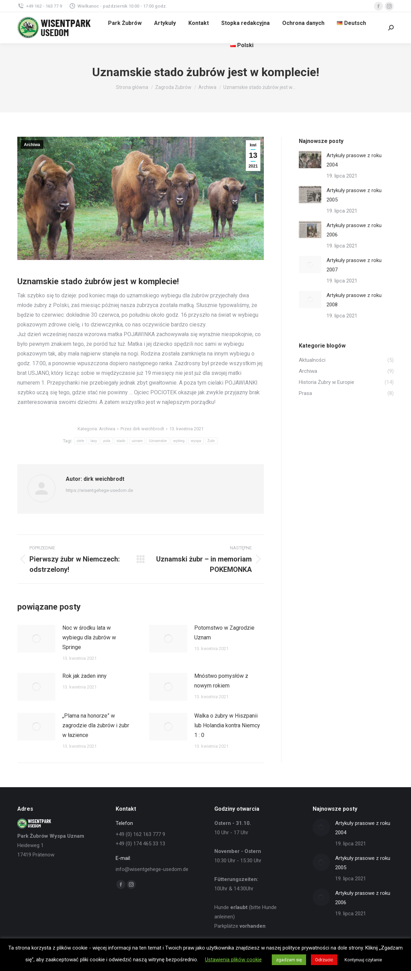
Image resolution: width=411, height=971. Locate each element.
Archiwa (32, 144)
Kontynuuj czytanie (363, 959)
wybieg (179, 441)
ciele (80, 441)
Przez (142, 428)
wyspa (196, 441)
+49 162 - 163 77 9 (39, 6)
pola (106, 441)
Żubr (211, 441)
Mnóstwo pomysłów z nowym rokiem (221, 681)
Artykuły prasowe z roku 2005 (354, 195)
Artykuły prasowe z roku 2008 (354, 300)
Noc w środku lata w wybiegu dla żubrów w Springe (89, 637)
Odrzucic (324, 959)
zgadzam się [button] (289, 959)
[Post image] (36, 639)
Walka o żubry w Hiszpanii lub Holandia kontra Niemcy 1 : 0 (227, 725)
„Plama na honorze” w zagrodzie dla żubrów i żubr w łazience (95, 725)
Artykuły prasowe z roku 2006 (354, 230)
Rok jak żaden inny (84, 676)
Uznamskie (158, 441)
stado (120, 441)
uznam (137, 441)
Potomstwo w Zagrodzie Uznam (224, 632)
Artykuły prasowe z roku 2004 (354, 160)
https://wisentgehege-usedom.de (99, 490)
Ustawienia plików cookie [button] (233, 959)
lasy (93, 441)
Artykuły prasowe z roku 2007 (354, 265)
